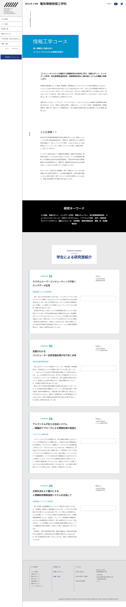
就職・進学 (4, 44)
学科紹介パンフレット (11, 57)
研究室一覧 (4, 29)
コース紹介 (4, 24)
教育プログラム (6, 34)
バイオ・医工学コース (37, 591)
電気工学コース (35, 579)
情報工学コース (35, 589)
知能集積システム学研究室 (42, 292)
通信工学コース (35, 582)
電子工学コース (35, 584)
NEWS (109, 4)
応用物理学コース (36, 586)
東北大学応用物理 (80, 586)
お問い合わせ (15, 48)
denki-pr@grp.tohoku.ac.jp (103, 596)
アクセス (5, 48)
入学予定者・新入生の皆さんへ (11, 39)
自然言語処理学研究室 (40, 366)
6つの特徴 (4, 19)
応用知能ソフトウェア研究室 (43, 506)
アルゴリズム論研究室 (40, 439)
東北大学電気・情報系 (82, 581)
